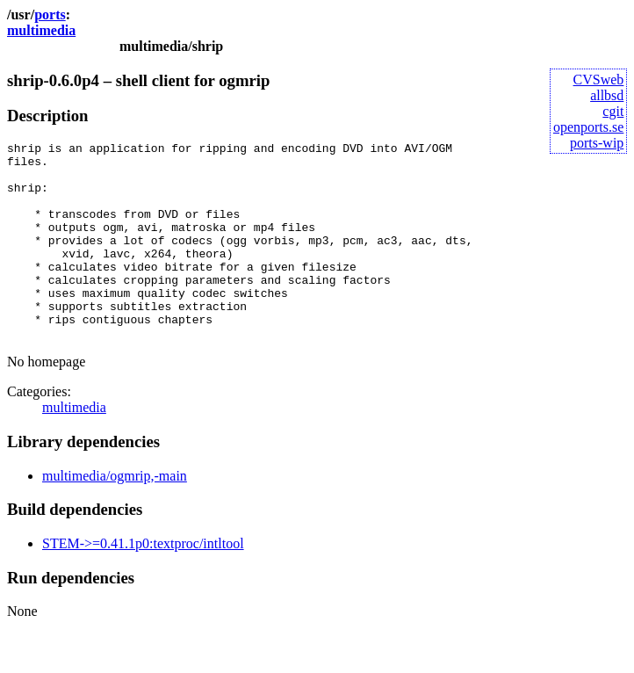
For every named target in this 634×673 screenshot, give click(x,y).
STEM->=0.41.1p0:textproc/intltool (143, 582)
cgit (612, 111)
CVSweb (598, 79)
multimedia (41, 30)
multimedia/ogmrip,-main (114, 515)
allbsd (606, 95)
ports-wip (596, 142)
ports (50, 14)
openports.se (588, 126)
